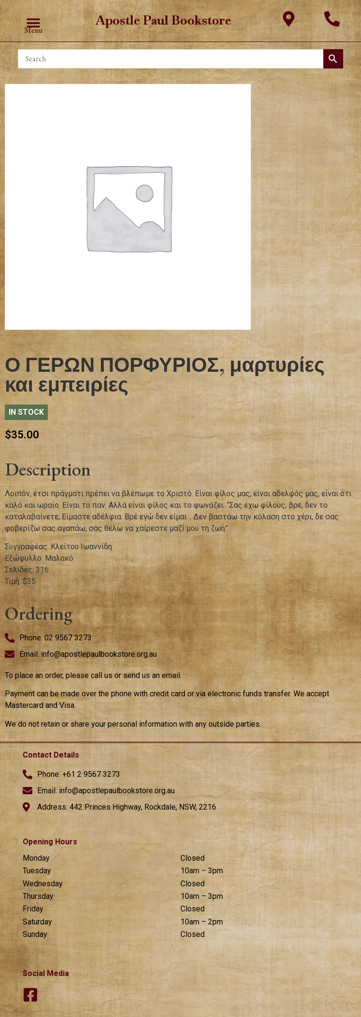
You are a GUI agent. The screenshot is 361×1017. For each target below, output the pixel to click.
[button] (33, 23)
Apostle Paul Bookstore (163, 20)
